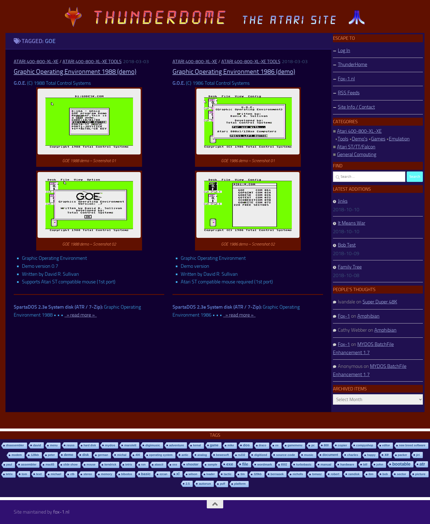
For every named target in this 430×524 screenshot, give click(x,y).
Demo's (359, 139)
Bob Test (347, 245)
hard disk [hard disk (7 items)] (90, 445)
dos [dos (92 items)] (246, 445)
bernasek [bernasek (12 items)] (277, 474)
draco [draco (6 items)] (262, 445)
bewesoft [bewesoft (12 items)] (222, 455)
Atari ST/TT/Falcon (356, 147)
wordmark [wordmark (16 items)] (264, 464)
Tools (343, 139)
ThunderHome (352, 64)
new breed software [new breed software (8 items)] (412, 445)
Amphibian (368, 316)
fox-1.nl (61, 512)
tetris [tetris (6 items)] (128, 464)
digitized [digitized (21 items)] (260, 455)
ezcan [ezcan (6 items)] (163, 474)
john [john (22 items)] (380, 464)
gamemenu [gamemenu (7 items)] (295, 445)
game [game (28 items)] (214, 445)
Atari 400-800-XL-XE (36, 61)
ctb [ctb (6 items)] (72, 474)
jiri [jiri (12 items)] (418, 455)
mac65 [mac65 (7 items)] (50, 464)
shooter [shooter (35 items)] (192, 464)
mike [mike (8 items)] (231, 445)
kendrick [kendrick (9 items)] (110, 464)
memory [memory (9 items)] (106, 474)
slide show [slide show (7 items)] (70, 464)
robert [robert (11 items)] (335, 474)
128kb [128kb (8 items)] (35, 455)
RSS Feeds (349, 93)
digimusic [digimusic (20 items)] (152, 445)
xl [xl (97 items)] (177, 474)
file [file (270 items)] (245, 464)
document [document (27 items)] (330, 455)
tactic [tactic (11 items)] (227, 474)
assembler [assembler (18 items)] (28, 464)
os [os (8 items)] (277, 445)
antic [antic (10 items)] (185, 455)
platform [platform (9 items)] (240, 483)
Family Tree (350, 267)
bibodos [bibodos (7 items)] (126, 474)
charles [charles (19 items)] (352, 455)
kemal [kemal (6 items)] (197, 445)
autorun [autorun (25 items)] (205, 484)
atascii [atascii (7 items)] (159, 464)
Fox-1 (344, 316)
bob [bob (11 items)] (385, 474)
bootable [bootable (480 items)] (401, 464)
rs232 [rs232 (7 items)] (241, 455)
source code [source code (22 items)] (285, 455)
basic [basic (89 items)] (146, 474)
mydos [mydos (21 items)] (110, 445)
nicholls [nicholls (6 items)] (298, 474)
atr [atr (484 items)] (422, 464)
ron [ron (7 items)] (143, 464)
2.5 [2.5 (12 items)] (188, 483)
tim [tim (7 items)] (243, 474)
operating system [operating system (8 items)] (160, 455)
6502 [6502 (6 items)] (284, 464)
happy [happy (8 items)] (371, 455)
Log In (344, 50)
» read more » (80, 315)
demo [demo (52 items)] (68, 455)
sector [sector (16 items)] (401, 474)
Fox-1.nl (346, 79)
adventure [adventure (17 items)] (176, 445)
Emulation (399, 139)
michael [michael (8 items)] (56, 474)
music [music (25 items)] (308, 455)
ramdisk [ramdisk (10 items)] (354, 474)
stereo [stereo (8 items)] (87, 474)
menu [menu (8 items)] (54, 445)
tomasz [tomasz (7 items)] (317, 474)
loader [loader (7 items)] (210, 474)
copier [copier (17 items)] (342, 445)
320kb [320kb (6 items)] (257, 474)
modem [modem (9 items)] (17, 455)
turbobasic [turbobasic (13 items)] (304, 464)
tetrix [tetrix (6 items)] (9, 474)
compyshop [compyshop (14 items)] (364, 445)
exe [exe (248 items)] (229, 464)
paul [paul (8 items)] (9, 464)
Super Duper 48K (380, 302)
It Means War (351, 223)
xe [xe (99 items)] (386, 455)
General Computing (356, 154)
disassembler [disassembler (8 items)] (15, 445)
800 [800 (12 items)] (326, 445)
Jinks (342, 201)
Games (378, 139)
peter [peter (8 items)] (51, 455)
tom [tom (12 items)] (24, 474)
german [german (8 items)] (103, 455)
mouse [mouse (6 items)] (91, 464)
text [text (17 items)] (39, 474)
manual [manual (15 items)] (326, 464)
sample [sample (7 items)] (212, 464)
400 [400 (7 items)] (137, 455)
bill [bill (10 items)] (365, 464)
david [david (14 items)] (37, 445)
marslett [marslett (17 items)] (130, 445)
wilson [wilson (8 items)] (193, 474)
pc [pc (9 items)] (313, 445)
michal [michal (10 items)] (121, 455)
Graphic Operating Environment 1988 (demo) (75, 71)
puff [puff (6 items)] (222, 483)
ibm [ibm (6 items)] (371, 474)
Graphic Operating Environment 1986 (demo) (233, 71)
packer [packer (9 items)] (402, 455)
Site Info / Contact (356, 107)
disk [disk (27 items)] (85, 455)
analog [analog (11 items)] (202, 455)
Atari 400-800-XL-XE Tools (92, 61)
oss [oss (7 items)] (174, 464)
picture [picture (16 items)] (420, 474)
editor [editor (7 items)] (386, 445)
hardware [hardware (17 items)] (347, 464)
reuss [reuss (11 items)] (71, 445)
